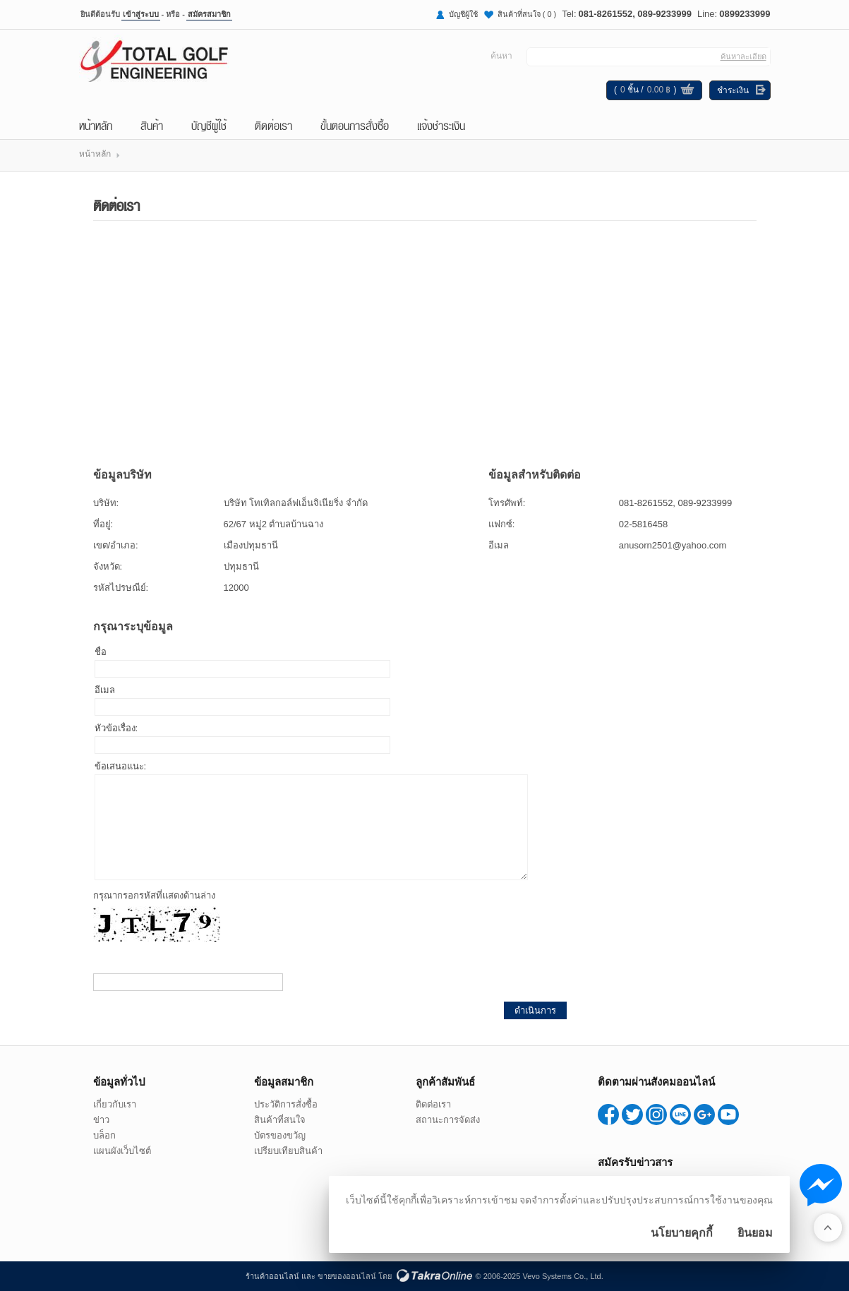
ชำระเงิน (733, 90)
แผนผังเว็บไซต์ (122, 1151)
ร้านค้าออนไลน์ (272, 1276)
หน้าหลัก (95, 124)
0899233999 (744, 13)
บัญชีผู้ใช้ (463, 14)
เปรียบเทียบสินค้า (288, 1151)
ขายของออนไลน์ (347, 1276)
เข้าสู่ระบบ (141, 14)
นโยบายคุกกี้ (682, 1233)
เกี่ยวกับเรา (114, 1104)
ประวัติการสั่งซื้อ (286, 1104)
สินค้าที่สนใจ (527, 14)
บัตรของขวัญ (280, 1135)
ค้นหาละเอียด (743, 56)
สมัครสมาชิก (209, 14)
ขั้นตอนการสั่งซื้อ (354, 124)
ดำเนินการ (535, 1010)
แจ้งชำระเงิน (441, 124)
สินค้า (151, 124)
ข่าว (101, 1120)
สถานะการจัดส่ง (448, 1120)
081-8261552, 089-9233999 (635, 13)
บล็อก (104, 1135)
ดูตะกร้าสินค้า (687, 91)
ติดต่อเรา (273, 124)
